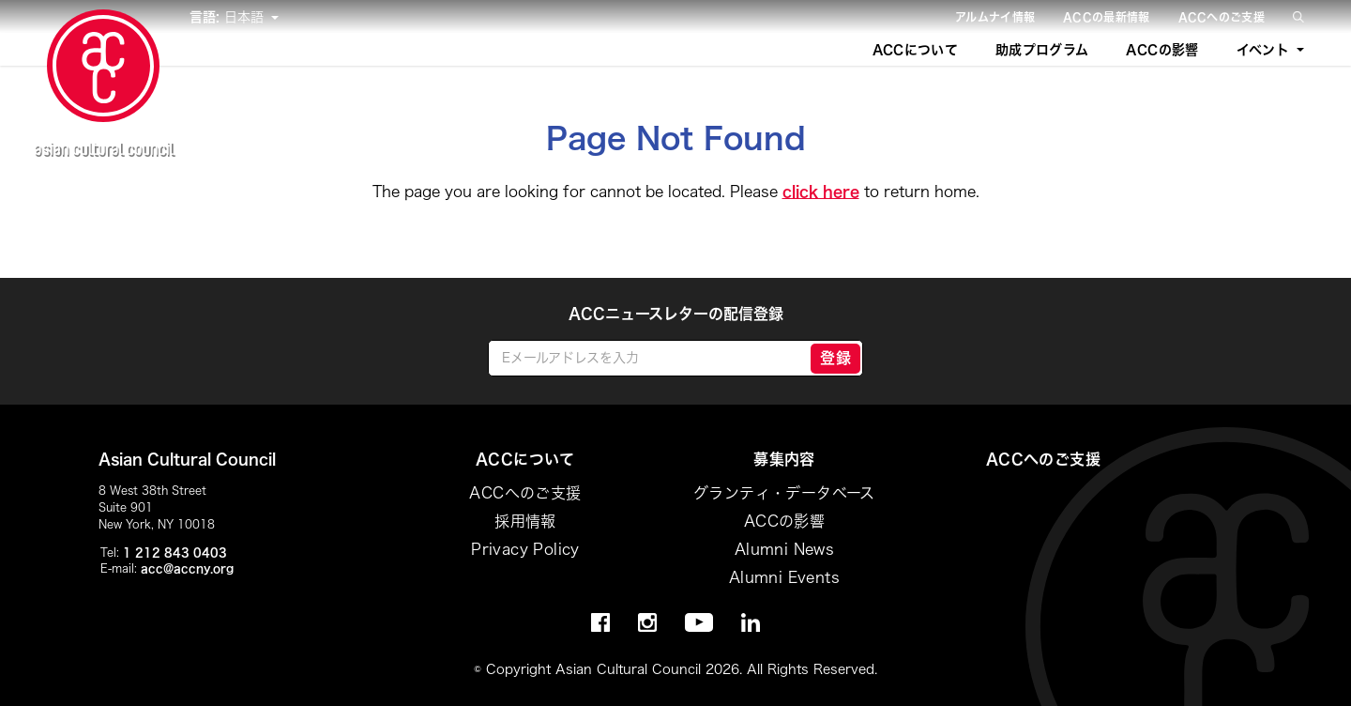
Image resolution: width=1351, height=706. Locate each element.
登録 (835, 357)
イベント (1263, 49)
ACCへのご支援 (1221, 17)
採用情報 (525, 521)
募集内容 (784, 459)
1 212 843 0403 (175, 552)
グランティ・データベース (784, 492)
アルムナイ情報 (995, 17)
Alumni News (784, 549)
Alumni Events (784, 577)
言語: (207, 16)
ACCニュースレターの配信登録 (676, 313)
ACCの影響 (1162, 49)
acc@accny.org (187, 568)
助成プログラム (1041, 49)
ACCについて (915, 49)
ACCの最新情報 (1106, 17)
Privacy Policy (525, 549)
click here (820, 191)
